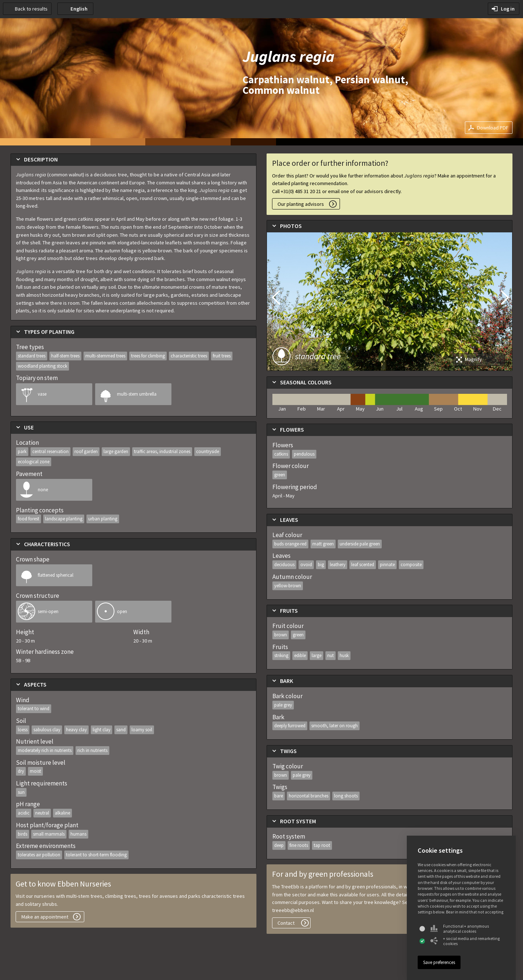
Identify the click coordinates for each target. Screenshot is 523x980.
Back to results (31, 8)
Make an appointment (44, 916)
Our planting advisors (300, 204)
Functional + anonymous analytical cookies (459, 929)
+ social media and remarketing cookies (465, 941)
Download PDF (492, 127)
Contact (286, 923)
